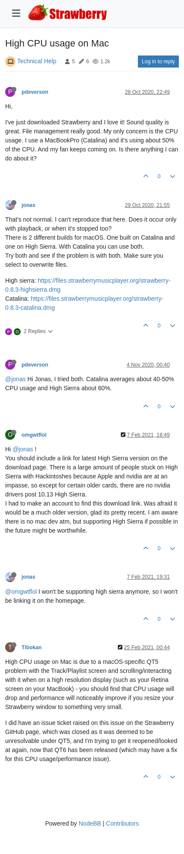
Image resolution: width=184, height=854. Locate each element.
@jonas (15, 379)
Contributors (122, 823)
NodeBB (89, 823)
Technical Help (36, 61)
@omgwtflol (21, 591)
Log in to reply (158, 62)
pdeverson (35, 92)
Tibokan (32, 647)
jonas (28, 205)
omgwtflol (34, 435)
